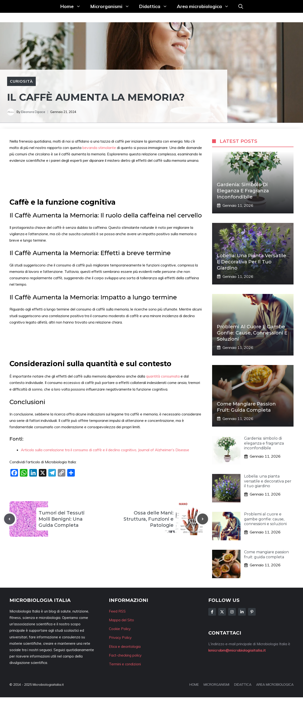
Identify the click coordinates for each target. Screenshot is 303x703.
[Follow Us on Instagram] (232, 612)
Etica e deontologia (125, 646)
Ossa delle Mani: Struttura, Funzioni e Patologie (149, 519)
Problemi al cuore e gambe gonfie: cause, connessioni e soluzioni (252, 333)
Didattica (155, 6)
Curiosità (21, 81)
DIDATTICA (242, 684)
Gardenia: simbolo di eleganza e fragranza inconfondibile (243, 191)
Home (72, 6)
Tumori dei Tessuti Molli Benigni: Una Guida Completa (62, 519)
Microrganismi (112, 6)
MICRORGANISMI (216, 684)
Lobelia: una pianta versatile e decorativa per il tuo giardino (251, 262)
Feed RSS (117, 611)
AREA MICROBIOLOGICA (275, 684)
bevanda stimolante (99, 147)
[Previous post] (9, 519)
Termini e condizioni (125, 664)
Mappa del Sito (121, 620)
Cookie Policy (120, 628)
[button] (241, 6)
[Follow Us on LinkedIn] (242, 612)
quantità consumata (163, 376)
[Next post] (203, 519)
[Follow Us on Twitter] (222, 612)
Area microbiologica (205, 6)
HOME (194, 684)
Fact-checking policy (125, 655)
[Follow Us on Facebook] (212, 612)
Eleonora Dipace (33, 112)
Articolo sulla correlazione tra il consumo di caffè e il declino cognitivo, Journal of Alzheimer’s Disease (105, 449)
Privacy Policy (120, 637)
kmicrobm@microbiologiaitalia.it (237, 650)
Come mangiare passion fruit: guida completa (266, 554)
